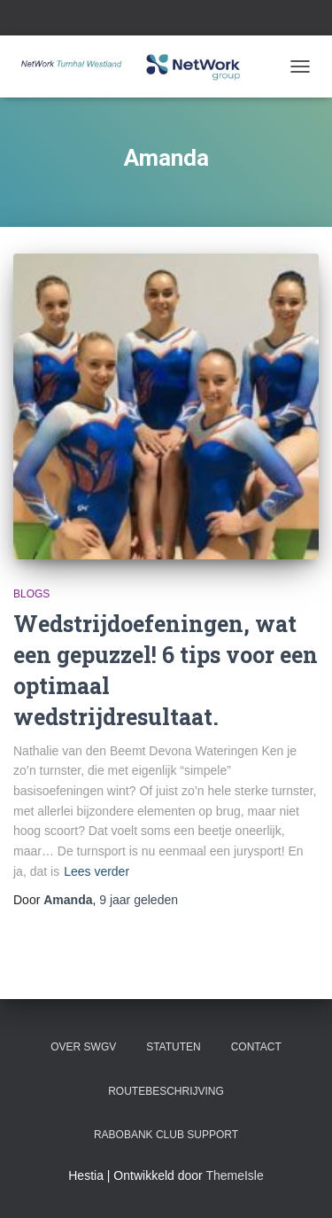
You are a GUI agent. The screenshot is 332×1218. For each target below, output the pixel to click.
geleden (138, 900)
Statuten (173, 1047)
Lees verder (96, 871)
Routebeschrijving (166, 1091)
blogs (31, 594)
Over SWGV (83, 1047)
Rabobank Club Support (166, 1134)
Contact (256, 1047)
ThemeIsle (234, 1175)
